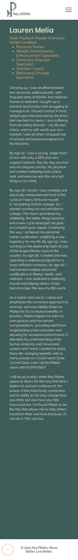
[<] (8, 550)
